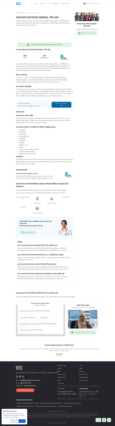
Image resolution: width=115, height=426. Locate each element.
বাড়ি (17, 12)
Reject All (14, 421)
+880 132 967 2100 (30, 386)
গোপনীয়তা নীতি (61, 377)
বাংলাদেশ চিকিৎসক (83, 377)
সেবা (48, 3)
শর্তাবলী (59, 380)
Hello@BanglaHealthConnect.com (30, 380)
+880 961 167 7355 (25, 383)
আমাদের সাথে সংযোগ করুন (25, 390)
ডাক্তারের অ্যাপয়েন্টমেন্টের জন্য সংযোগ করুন (28, 403)
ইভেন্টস (59, 368)
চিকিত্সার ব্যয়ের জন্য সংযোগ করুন (26, 406)
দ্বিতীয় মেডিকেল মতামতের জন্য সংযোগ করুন (51, 403)
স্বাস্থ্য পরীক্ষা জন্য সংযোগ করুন (66, 406)
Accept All (22, 421)
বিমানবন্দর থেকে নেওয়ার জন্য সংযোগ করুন (46, 406)
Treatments (55, 3)
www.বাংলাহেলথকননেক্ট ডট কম (84, 417)
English (98, 420)
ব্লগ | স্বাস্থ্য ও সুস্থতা (62, 365)
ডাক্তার (36, 3)
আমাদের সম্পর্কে (61, 374)
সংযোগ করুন (61, 383)
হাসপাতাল (42, 3)
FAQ (59, 371)
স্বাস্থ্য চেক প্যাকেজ (65, 3)
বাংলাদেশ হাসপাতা (83, 380)
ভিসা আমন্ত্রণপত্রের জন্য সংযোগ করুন (72, 403)
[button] (20, 352)
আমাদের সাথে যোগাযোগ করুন (61, 105)
